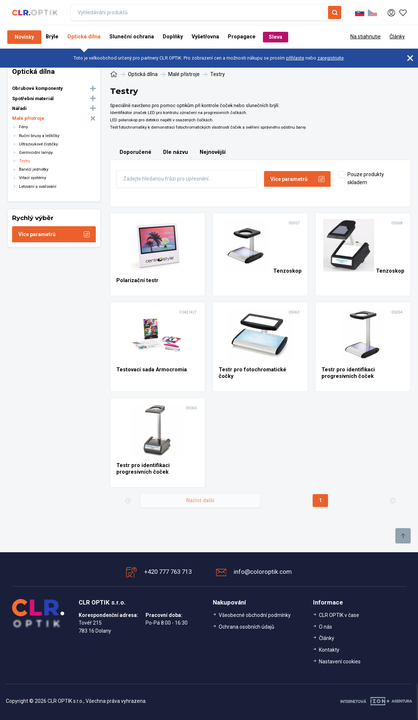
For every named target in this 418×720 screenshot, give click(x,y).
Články (397, 36)
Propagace (242, 37)
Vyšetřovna (205, 37)
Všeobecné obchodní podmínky (255, 615)
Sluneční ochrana (131, 37)
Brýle (52, 37)
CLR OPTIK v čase (339, 615)
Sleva (275, 37)
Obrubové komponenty (37, 88)
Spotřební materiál (33, 98)
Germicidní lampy (36, 152)
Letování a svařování (37, 186)
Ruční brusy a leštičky (39, 135)
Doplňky (173, 37)
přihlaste (295, 58)
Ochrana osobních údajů (246, 627)
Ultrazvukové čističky (38, 144)
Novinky (24, 37)
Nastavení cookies (340, 661)
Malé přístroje (28, 118)
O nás (325, 627)
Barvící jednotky (33, 169)
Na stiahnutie (365, 36)
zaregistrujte (330, 58)
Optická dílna (84, 37)
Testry (24, 161)
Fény (23, 127)
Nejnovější (213, 152)
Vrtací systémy (32, 177)
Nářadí (19, 108)
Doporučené (135, 152)
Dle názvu (175, 152)
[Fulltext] (186, 178)
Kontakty (329, 650)
